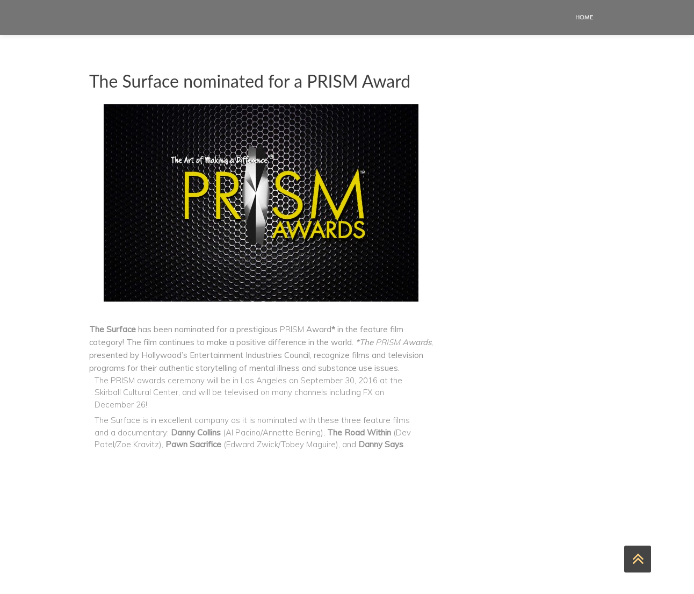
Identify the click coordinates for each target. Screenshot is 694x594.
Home (584, 17)
